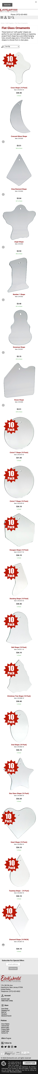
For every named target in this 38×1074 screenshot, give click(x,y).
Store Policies (5, 1024)
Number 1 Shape (19, 294)
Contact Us (4, 1033)
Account (2, 995)
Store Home (4, 1008)
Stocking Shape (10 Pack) (19, 599)
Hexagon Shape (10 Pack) (19, 550)
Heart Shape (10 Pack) (19, 842)
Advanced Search (6, 1016)
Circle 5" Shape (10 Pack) (19, 452)
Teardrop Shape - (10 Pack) (19, 891)
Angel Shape (19, 242)
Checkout (4, 1014)
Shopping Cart (5, 1010)
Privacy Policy (5, 1029)
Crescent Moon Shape (19, 136)
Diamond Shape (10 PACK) (19, 939)
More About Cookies (16, 1071)
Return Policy (5, 1027)
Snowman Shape (19, 347)
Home (2, 23)
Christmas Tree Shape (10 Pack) (19, 696)
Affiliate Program (6, 1038)
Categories (2, 17)
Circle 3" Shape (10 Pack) (19, 501)
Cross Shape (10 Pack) (19, 88)
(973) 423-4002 (14, 991)
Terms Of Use (5, 1026)
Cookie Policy (5, 1031)
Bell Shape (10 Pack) (19, 647)
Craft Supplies (10, 23)
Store (2, 1005)
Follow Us (2, 1043)
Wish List (3, 1012)
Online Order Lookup (7, 1001)
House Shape (19, 400)
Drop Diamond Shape (19, 189)
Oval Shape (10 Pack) (19, 745)
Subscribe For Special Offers (13, 960)
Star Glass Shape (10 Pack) (19, 793)
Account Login (5, 999)
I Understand (29, 1063)
